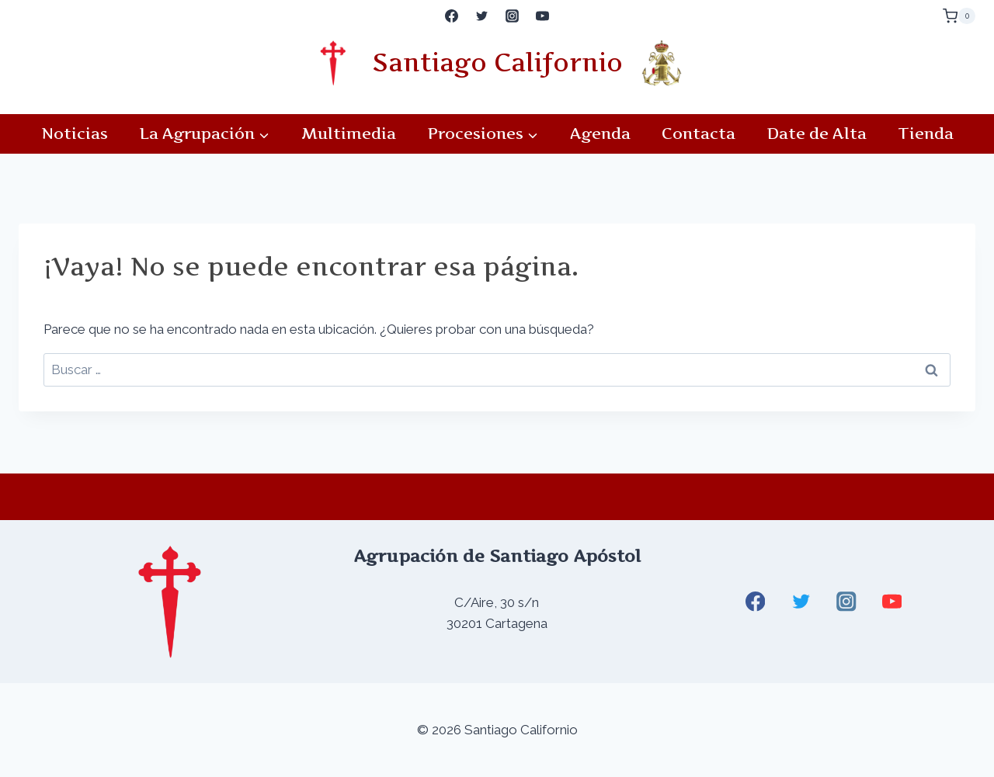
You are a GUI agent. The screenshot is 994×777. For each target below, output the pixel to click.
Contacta (698, 133)
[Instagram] (512, 16)
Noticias (74, 133)
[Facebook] (451, 16)
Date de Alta (816, 133)
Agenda (600, 133)
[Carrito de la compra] (959, 16)
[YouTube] (543, 16)
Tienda (926, 133)
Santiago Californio (497, 62)
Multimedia (348, 133)
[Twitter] (481, 16)
